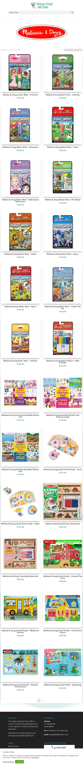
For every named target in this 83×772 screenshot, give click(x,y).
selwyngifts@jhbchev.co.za (58, 735)
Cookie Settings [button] (8, 762)
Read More (35, 757)
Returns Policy (13, 746)
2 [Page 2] (41, 701)
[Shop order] (73, 50)
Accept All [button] (19, 762)
